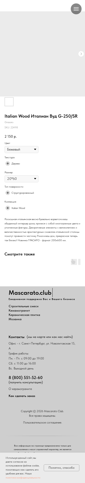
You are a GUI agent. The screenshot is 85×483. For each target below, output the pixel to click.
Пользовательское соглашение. (42, 422)
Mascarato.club (30, 292)
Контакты (16, 337)
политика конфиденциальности (23, 477)
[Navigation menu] (76, 8)
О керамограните (20, 389)
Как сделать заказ (22, 396)
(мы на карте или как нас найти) (50, 337)
